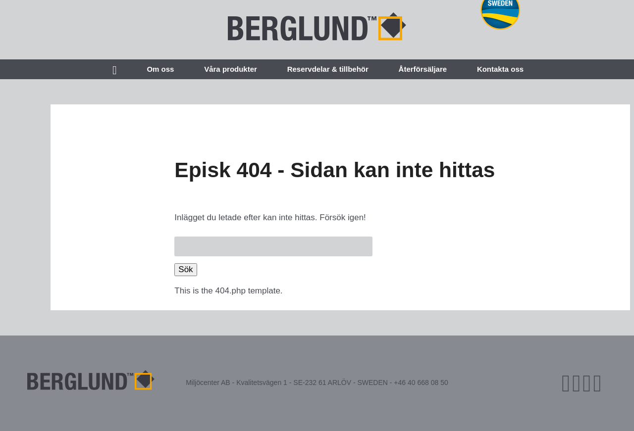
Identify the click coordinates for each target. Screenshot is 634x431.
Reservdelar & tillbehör (328, 69)
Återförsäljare (423, 69)
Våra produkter (230, 69)
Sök (185, 269)
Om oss (160, 69)
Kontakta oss (500, 69)
